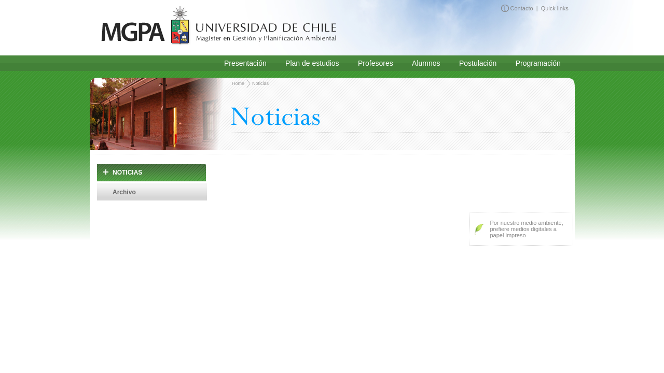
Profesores (375, 63)
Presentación (245, 63)
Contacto (521, 8)
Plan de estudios (312, 63)
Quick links (555, 8)
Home (238, 83)
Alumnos (426, 63)
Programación (538, 63)
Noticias (260, 83)
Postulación (477, 63)
